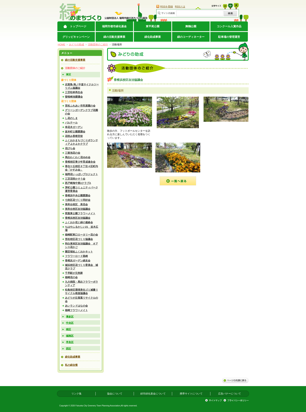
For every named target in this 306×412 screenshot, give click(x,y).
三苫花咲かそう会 (75, 178)
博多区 (70, 316)
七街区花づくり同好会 (77, 200)
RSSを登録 (166, 6)
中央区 (70, 322)
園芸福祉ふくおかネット (79, 251)
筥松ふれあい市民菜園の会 (80, 105)
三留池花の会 (72, 152)
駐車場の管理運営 (229, 36)
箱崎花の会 (71, 277)
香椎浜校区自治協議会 (77, 217)
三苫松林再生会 (74, 92)
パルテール (71, 122)
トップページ (78, 26)
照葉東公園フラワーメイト (80, 213)
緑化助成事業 (152, 36)
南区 (68, 329)
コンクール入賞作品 (229, 26)
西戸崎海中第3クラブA (78, 183)
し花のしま (71, 118)
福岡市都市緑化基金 (114, 26)
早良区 (70, 342)
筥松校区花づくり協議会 (79, 239)
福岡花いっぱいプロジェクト (81, 174)
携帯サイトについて (191, 393)
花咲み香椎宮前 (74, 136)
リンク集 (76, 393)
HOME (61, 44)
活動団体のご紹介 (98, 44)
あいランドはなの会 (76, 305)
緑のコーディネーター (191, 36)
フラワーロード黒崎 (76, 256)
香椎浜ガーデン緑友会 (77, 260)
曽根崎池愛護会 (74, 96)
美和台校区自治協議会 (77, 208)
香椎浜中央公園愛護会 (77, 195)
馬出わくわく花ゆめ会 (77, 157)
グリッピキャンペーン (76, 36)
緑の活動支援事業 (114, 36)
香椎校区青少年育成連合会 (80, 161)
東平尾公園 (152, 26)
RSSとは (180, 6)
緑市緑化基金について (153, 393)
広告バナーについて (229, 393)
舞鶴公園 (190, 26)
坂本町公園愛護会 (75, 131)
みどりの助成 (76, 44)
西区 (68, 348)
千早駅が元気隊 (74, 273)
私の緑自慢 (71, 364)
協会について (114, 393)
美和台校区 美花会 (76, 204)
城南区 (70, 335)
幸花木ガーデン (74, 127)
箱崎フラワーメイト (76, 310)
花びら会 (70, 148)
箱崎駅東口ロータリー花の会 (81, 234)
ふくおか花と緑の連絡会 (79, 222)
